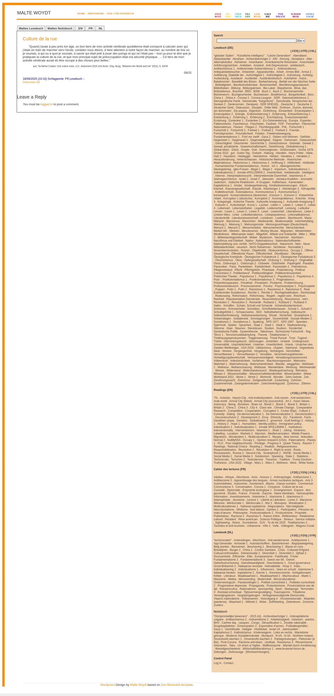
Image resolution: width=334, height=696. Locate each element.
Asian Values (301, 401)
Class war (266, 407)
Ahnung (284, 59)
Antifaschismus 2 (236, 619)
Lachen (263, 205)
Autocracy (220, 404)
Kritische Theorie (244, 201)
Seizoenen (220, 645)
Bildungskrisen (252, 88)
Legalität (259, 208)
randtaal (270, 642)
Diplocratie (233, 490)
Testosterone (255, 459)
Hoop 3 (287, 566)
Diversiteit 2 (286, 553)
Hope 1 (235, 423)
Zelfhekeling (276, 601)
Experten (305, 120)
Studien (269, 328)
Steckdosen (255, 328)
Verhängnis (277, 351)
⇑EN (303, 472)
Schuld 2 (306, 308)
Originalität (305, 260)
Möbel (253, 237)
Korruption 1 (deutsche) (237, 198)
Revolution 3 (239, 302)
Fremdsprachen (223, 133)
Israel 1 (243, 179)
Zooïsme (308, 601)
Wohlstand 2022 (224, 377)
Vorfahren (258, 360)
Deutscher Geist (224, 107)
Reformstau (257, 295)
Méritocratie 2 (254, 503)
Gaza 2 (266, 136)
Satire (217, 305)
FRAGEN (247, 15)
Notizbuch (220, 611)
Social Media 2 (223, 456)
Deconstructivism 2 (227, 417)
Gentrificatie (232, 629)
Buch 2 (277, 91)
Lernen (218, 211)
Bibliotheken (221, 88)
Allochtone (242, 477)
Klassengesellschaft (237, 188)
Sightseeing (222, 522)
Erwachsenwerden (296, 117)
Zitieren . (306, 383)
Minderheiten (303, 231)
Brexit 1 (269, 404)
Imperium (280, 169)
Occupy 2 (296, 250)
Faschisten (257, 123)
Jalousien (268, 179)
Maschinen (249, 221)
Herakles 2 (303, 156)
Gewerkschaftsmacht (254, 146)
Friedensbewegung (279, 133)
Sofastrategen (222, 318)
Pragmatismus (285, 279)
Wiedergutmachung (281, 370)
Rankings (219, 446)
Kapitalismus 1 (223, 185)
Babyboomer (221, 81)
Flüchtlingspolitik (269, 127)
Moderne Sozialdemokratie (242, 635)
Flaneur (238, 127)
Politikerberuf (241, 273)
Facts (307, 417)
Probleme (276, 282)
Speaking (277, 456)
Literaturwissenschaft (245, 218)
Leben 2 (288, 205)
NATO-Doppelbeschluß (263, 244)
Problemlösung (293, 282)
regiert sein (284, 295)
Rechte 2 (267, 292)
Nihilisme (242, 509)
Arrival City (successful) (268, 401)
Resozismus (292, 299)
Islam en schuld (286, 569)
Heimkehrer (260, 156)
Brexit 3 (292, 404)
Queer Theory (291, 443)
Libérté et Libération (273, 499)
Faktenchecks (222, 123)
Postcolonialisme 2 (261, 512)
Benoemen (238, 546)
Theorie (262, 334)
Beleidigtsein (223, 84)
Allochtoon (259, 540)
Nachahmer (282, 237)
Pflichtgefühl (252, 269)
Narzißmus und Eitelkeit (228, 240)
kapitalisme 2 (246, 572)
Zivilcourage (236, 652)
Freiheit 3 (281, 130)
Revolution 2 (246, 449)
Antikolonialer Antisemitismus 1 (256, 68)
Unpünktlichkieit (241, 344)
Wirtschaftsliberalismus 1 (258, 648)
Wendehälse (276, 367)
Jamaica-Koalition (287, 179)
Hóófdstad (260, 629)
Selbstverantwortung (254, 315)
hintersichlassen (247, 159)
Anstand (259, 65)
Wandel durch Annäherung (299, 645)
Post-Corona (228, 642)
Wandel (280, 364)
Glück (235, 149)
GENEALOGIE (310, 15)
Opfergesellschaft (255, 260)
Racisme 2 (237, 516)
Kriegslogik (224, 201)
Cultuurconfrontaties (226, 553)
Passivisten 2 (281, 266)
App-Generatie (223, 543)
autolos (309, 619)
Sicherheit (285, 315)
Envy (265, 417)
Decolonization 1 (305, 414)
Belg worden (221, 546)
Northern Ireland (303, 635)
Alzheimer (240, 62)
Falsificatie (281, 556)
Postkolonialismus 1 (234, 279)
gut (233, 153)
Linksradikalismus (299, 214)
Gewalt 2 (307, 143)
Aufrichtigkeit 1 (255, 75)
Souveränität (280, 318)
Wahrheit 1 (220, 364)
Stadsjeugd (291, 589)
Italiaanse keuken (224, 572)
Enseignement (283, 490)
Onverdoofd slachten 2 (258, 639)
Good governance (299, 563)
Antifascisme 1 (302, 477)
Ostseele (263, 263)
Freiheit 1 (253, 130)
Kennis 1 (261, 572)
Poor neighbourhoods (238, 443)
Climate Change (284, 407)
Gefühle (305, 136)
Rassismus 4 (275, 289)
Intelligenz (308, 172)
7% (216, 397)
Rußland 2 (285, 302)
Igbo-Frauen (240, 169)
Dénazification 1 (272, 622)
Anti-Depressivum (277, 65)
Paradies (308, 263)
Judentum (220, 182)
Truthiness (220, 462)
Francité (255, 493)
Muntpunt (267, 635)
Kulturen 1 (221, 205)
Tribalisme (298, 592)
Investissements (240, 496)
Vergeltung (260, 351)
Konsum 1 (276, 195)
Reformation (239, 295)
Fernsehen (292, 123)
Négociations (276, 506)
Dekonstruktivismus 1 (295, 97)
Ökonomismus (224, 260)
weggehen (293, 364)
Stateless (302, 456)
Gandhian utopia (224, 420)
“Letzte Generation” (279, 55)
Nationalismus (264, 240)
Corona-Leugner (261, 97)
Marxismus (233, 221)
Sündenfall (295, 328)
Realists (270, 446)
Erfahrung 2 (257, 117)
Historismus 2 (260, 162)
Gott (254, 149)
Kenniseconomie (280, 572)
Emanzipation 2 (223, 114)
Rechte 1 (253, 292)
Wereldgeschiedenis (227, 648)
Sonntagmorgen (260, 318)
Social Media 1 (302, 453)
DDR (277, 97)
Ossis (217, 263)
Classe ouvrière (286, 483)
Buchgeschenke (241, 94)
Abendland (299, 55)
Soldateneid (240, 318)
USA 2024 (247, 347)
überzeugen (256, 341)
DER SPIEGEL (269, 104)
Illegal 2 (267, 169)
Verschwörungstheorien (288, 354)
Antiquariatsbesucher (227, 71)
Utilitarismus (263, 347)
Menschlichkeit (295, 227)
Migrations (220, 436)
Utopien (278, 347)
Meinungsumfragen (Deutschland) (287, 224)
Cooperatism (253, 410)
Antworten (248, 71)
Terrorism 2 (238, 459)
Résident (230, 519)
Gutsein (257, 153)
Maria (308, 218)
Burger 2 (235, 550)
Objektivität (259, 250)
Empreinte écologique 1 (257, 490)
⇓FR (303, 51)
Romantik (255, 302)
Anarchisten (307, 62)
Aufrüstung (293, 75)
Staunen (240, 328)
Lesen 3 (254, 211)
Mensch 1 (220, 227)
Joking (287, 430)
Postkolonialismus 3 (262, 279)
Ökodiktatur (281, 253)
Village (248, 462)
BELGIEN (228, 15)
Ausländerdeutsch (271, 78)
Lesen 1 (230, 211)
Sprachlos (245, 325)
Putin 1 (231, 289)
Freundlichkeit (244, 133)
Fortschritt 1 (296, 127)
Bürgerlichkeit (297, 94)
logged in (46, 104)
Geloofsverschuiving (226, 563)
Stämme (219, 328)
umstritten (272, 341)
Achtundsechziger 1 (275, 616)
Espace (298, 490)
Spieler (232, 325)
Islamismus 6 (295, 496)
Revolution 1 (221, 302)
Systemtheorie (249, 331)
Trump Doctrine (301, 459)
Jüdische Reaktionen (241, 182)
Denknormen (236, 104)
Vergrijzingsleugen (248, 595)
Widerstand (234, 370)
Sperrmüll (219, 325)
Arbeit (280, 71)
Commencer (305, 483)
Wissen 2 (219, 373)
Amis (254, 477)
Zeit (306, 377)
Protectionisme (276, 585)
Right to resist (282, 449)
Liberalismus (294, 211)
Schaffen (228, 305)
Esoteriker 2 (253, 120)
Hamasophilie (304, 493)
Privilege (259, 443)
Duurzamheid (222, 556)
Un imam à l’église (249, 645)
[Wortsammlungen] (257, 652)
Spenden (301, 321)
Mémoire (219, 503)
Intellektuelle (292, 172)
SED (259, 312)
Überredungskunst (235, 341)
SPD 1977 (272, 321)
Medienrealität (283, 221)
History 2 (223, 423)
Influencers (267, 569)
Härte (309, 153)
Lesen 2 (242, 211)
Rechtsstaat (308, 292)
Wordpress (107, 684)
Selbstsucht (298, 312)
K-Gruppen (263, 182)
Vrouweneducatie (290, 598)
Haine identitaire (284, 493)
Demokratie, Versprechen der (294, 101)
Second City (253, 453)
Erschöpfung (275, 117)
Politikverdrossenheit (288, 273)
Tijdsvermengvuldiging (257, 592)
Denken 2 (219, 104)
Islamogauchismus (225, 179)
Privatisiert (261, 282)
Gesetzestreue (278, 143)
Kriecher (300, 198)
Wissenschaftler (237, 373)
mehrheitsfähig (304, 221)
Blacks (270, 483)
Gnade (245, 149)
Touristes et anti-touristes (229, 525)
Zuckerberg (282, 380)
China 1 (218, 97)
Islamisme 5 (305, 569)
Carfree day (229, 622)
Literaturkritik (222, 218)
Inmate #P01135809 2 (251, 172)
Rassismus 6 (294, 289)
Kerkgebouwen (301, 572)
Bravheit (238, 91)
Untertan (258, 344)
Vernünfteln (293, 351)
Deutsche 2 (305, 104)
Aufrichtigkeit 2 (276, 75)
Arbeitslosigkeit (280, 619)
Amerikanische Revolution (281, 62)
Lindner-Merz (222, 214)
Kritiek (217, 576)
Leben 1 (276, 205)
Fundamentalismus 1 (226, 136)
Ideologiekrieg (222, 169)
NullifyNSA (234, 440)
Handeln (281, 153)
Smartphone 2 (272, 453)
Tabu (232, 645)
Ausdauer (237, 78)
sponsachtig (265, 589)
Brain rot (256, 404)
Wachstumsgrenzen (279, 360)
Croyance (274, 486)
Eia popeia (240, 110)
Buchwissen (261, 94)
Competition (235, 410)
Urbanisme (253, 525)
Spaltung (258, 321)
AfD (275, 59)
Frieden (260, 133)
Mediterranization (278, 433)
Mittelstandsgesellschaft (232, 237)
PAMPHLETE (280, 15)
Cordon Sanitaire (265, 550)
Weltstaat (260, 367)
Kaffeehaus (279, 182)
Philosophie (240, 512)
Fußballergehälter (297, 626)
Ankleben (245, 65)
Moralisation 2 (297, 503)
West (293, 462)
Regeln (271, 295)
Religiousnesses (287, 446)
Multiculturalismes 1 (226, 506)
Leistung (290, 208)
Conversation (243, 486)
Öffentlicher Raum (242, 253)
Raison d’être (271, 516)
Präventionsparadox (226, 282)
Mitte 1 (303, 234)
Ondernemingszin (224, 582)
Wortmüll (265, 377)
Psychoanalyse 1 (285, 286)
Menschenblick (252, 227)
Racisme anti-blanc (250, 642)
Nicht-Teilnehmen (260, 247)
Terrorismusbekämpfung (241, 334)
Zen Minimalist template (177, 684)
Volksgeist (287, 525)
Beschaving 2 (274, 546)
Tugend (302, 338)
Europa (293, 120)
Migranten (287, 231)
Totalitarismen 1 (279, 334)
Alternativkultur (223, 62)
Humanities (249, 423)
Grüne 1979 (305, 149)
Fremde (294, 130)
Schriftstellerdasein (274, 308)
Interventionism (244, 430)
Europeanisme (264, 556)
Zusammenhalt (223, 383)
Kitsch (303, 185)
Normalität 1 (295, 247)
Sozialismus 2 (241, 321)
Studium (281, 328)
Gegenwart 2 (240, 140)
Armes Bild (292, 71)
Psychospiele (306, 286)
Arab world (220, 401)
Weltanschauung (241, 367)
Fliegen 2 (251, 127)
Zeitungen (220, 652)
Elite (249, 556)
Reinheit (219, 299)
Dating (231, 414)
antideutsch (297, 65)
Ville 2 (266, 525)
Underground (300, 341)
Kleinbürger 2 (291, 188)
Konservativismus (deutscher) (248, 195)
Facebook (296, 417)
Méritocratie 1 (235, 503)
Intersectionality (223, 430)
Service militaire (305, 519)
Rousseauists (222, 453)
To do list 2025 (276, 522)
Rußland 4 (300, 302)
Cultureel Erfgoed (298, 550)
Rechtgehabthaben (286, 292)
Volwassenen (250, 598)
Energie (240, 114)
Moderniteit (264, 579)
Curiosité (219, 490)
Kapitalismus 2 (223, 632)
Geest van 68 (275, 559)
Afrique (229, 477)
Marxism (260, 433)
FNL (284, 127)
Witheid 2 (251, 601)
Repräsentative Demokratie (243, 299)
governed (276, 420)
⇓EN (295, 51)
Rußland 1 (269, 302)
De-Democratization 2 (279, 414)
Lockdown (266, 218)
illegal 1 (255, 169)
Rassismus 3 (285, 642)
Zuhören (296, 380)
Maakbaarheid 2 (270, 576)
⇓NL (312, 51)
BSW (256, 91)
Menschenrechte (273, 227)
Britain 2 (219, 407)
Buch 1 (266, 91)
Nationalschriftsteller (288, 240)
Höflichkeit (293, 162)
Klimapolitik (308, 188)
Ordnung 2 (290, 260)
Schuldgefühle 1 (224, 312)
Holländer (309, 162)
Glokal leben (221, 149)
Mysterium (265, 237)
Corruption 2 (271, 410)
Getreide (294, 143)
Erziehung (220, 120)
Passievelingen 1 (248, 582)
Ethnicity (276, 417)
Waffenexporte (271, 645)
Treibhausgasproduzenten (230, 338)
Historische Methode (272, 159)
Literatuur (230, 576)
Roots (297, 449)
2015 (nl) (255, 616)
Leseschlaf (277, 211)
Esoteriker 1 (235, 120)
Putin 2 (242, 289)
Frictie (294, 556)
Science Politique (270, 519)
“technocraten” (222, 540)
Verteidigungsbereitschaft (229, 357)
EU (285, 417)
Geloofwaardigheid (252, 563)
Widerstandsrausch (255, 370)
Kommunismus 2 (289, 192)
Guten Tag (243, 153)
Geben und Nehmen (285, 136)
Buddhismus (278, 94)
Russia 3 (238, 453)
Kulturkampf (237, 205)
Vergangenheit (243, 351)
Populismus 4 (305, 276)
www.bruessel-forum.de (290, 648)
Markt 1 (306, 576)
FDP (281, 123)
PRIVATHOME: (96, 13)
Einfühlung (269, 110)
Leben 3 (300, 205)
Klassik (256, 188)
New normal (291, 436)
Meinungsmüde (253, 224)
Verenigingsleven (224, 595)
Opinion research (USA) (271, 440)
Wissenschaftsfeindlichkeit (266, 373)
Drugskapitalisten (224, 626)
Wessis (219, 370)
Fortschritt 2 (221, 130)
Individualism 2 (223, 427)
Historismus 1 (241, 162)
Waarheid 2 (236, 601)
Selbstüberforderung (226, 315)
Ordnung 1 (274, 260)
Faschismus (240, 123)
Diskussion (242, 107)
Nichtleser (279, 247)
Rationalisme (248, 589)
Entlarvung (279, 114)
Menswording (247, 579)
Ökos (238, 260)
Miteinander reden (242, 234)
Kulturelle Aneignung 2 (301, 201)
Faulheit (271, 123)
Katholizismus (242, 632)
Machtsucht (295, 218)
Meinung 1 (220, 224)
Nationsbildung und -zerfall (230, 244)
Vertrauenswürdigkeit (260, 357)
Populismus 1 (248, 276)
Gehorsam (290, 140)
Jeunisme (238, 499)
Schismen (220, 308)
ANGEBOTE (218, 15)
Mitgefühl (262, 234)
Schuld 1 (293, 308)
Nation (249, 240)
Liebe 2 (308, 211)
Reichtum (299, 295)
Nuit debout (257, 509)
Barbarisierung (268, 81)
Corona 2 (243, 97)
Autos (302, 78)
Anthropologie (282, 477)
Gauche (267, 493)
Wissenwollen (292, 373)
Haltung (268, 153)
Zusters (218, 605)
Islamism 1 (263, 430)
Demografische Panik (227, 101)
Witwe (307, 373)
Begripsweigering (302, 543)
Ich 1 (275, 166)
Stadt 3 (280, 325)
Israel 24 (274, 629)
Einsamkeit (285, 110)
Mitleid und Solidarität (283, 234)
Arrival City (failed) (240, 401)
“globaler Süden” (224, 55)
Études (232, 493)
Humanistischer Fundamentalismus (237, 166)
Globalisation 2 (259, 420)
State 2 (290, 456)
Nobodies (307, 436)
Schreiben (253, 308)
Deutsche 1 (288, 104)
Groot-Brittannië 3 (225, 566)
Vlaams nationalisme (226, 598)
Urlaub (289, 344)
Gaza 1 (218, 629)
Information (221, 496)
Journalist (306, 179)
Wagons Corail (305, 525)
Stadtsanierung (296, 325)
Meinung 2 (235, 224)
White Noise (306, 462)
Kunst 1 (252, 205)
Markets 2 (247, 433)
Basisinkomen (280, 543)
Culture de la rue (40, 38)
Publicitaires (221, 516)
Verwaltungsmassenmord (291, 357)
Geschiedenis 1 (276, 563)
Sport (278, 589)
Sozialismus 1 (222, 321)
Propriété (300, 512)
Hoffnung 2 (278, 162)
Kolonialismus (244, 192)
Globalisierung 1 (296, 146)
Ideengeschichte (290, 166)
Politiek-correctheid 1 (274, 582)
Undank (285, 341)
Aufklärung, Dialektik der (229, 75)
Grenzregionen (268, 149)
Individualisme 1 (248, 569)
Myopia (276, 436)
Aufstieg (307, 75)
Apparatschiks (265, 71)
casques (244, 622)
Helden (274, 156)
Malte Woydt (138, 684)
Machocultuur (291, 576)
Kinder (238, 185)
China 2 (231, 407)
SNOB (287, 453)
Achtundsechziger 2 (258, 59)
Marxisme (306, 499)
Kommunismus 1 (266, 192)
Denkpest (252, 104)
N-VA (279, 635)
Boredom (243, 404)
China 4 (230, 97)
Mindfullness (221, 234)
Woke (262, 601)
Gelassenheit (308, 140)
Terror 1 (218, 334)
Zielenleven (293, 601)
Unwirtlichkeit (274, 344)
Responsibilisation (225, 449)
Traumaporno (281, 592)
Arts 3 (308, 480)
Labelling (219, 433)
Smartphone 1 (303, 315)
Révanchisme (303, 642)
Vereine (226, 351)
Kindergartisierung (255, 185)
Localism (232, 433)
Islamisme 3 (277, 496)
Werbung (291, 367)
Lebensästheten (242, 208)
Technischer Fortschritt (289, 331)
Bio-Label (269, 88)
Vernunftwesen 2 (247, 354)
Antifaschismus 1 (224, 68)
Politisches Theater (225, 276)
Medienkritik (265, 221)
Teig (308, 331)
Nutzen (245, 250)
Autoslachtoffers (260, 543)
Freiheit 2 (267, 130)
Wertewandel (307, 367)
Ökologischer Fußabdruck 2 (261, 257)
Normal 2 (219, 440)
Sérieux (288, 519)
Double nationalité (295, 622)
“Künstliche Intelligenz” (251, 55)
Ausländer (251, 78)
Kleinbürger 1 (271, 188)
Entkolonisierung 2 (258, 114)
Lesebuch (76, 78)
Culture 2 (304, 410)
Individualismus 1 (299, 169)
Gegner (277, 140)
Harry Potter (296, 153)
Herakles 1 (287, 156)
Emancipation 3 (247, 626)
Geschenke (241, 143)
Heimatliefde (272, 566)
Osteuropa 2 (248, 263)
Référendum (289, 516)
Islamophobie (222, 499)
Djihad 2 (301, 553)
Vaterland (291, 347)
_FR (90, 28)
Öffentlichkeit (264, 253)
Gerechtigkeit (223, 143)
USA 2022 (235, 462)
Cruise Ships (289, 410)
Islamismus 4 (297, 175)
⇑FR (312, 535)
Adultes (218, 477)
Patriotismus (299, 266)
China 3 (243, 407)
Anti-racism (282, 397)
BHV (216, 622)
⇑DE (295, 393)
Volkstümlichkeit (240, 360)
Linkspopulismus (275, 214)
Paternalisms (297, 440)
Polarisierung (285, 269)
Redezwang (222, 295)
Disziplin (257, 107)
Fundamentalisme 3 (253, 559)
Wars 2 (269, 462)
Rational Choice (237, 446)
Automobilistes (223, 483)
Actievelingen (242, 540)
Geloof (290, 559)
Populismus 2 (267, 276)
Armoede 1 (241, 543)
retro (305, 299)
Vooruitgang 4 (269, 598)
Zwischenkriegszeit (273, 383)
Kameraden (296, 182)
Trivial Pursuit (278, 338)
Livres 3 (292, 499)
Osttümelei (278, 263)
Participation (288, 509)
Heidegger (244, 156)
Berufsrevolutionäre (245, 84)
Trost (292, 338)
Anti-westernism (300, 397)
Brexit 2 (281, 404)
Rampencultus (229, 589)
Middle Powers (301, 433)
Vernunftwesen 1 (224, 354)
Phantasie (268, 269)
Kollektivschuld (224, 192)
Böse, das (300, 88)
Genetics (242, 420)
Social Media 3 (243, 456)
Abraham (238, 59)
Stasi (229, 328)
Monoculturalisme (284, 579)
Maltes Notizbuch (60, 28)
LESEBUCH (257, 15)
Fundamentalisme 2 (226, 559)
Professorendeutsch (226, 286)
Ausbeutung (221, 78)
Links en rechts (283, 632)
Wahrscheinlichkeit (261, 364)
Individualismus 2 (224, 172)
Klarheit (218, 188)
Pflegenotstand (223, 269)
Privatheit (246, 282)
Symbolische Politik (226, 331)
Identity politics (267, 423)
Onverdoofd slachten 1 (228, 639)
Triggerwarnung (258, 338)
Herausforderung (224, 159)
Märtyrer (219, 221)
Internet (220, 175)
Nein (298, 244)
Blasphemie (284, 88)
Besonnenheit (268, 84)
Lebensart (224, 208)
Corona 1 (260, 486)
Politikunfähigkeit (262, 273)
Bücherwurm (221, 94)
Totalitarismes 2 (297, 522)
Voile (276, 525)
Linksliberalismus (252, 214)
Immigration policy (290, 423)
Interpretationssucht (239, 175)
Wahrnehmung (238, 364)
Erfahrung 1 (240, 117)
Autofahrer (290, 78)
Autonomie (240, 483)
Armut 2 (306, 71)
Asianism (297, 619)
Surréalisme (249, 522)
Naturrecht (286, 244)
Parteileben (245, 266)
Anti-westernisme (278, 540)
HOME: (81, 13)
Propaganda (256, 585)
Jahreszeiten (290, 629)
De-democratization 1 (250, 414)
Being (232, 404)
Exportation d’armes (271, 626)
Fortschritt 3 (238, 130)
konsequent (221, 195)
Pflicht (238, 269)
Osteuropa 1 (230, 263)
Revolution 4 (264, 449)
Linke (235, 214)
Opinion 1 (273, 509)
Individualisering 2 (225, 569)
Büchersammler (293, 91)
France (243, 493)
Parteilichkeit (262, 266)
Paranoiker (220, 266)
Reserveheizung (272, 299)
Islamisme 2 (259, 496)
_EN (80, 28)
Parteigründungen (285, 639)
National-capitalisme (253, 506)
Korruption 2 (262, 198)
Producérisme (284, 512)
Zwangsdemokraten (246, 383)
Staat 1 (258, 325)
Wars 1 (258, 462)
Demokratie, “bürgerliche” (258, 101)
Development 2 (250, 417)
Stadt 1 (269, 325)
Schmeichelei (236, 308)
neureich (242, 247)
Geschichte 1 (258, 143)
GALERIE (267, 15)
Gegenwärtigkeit (260, 140)
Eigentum (255, 110)
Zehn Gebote (294, 377)
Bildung (236, 88)
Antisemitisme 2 (259, 619)
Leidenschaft (275, 208)
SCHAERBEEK (296, 15)
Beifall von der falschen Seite (297, 81)
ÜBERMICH (238, 15)
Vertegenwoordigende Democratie (283, 595)
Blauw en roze (294, 546)
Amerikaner (256, 62)
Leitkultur (304, 208)
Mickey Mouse (269, 231)
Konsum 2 (290, 195)
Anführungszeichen (226, 65)
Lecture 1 (252, 499)
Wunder (278, 377)
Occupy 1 (249, 440)
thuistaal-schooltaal (229, 592)
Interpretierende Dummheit (270, 175)
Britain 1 (305, 404)
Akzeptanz (297, 59)
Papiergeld (293, 263)
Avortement (257, 483)
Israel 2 (255, 179)
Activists (225, 397)
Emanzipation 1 (304, 110)
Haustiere (229, 156)
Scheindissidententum (288, 305)
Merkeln (234, 231)
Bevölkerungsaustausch (294, 84)
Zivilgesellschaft (262, 380)
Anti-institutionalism (260, 397)
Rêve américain (248, 519)
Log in (217, 663)
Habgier (247, 629)
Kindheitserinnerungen (283, 185)
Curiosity (219, 414)
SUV (262, 522)
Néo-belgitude (295, 506)
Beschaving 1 (255, 546)
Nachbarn (297, 237)
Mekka (232, 579)
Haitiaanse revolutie (250, 566)
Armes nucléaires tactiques (286, 480)
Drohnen (285, 107)
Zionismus (244, 380)
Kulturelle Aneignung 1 (271, 201)
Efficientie (239, 556)
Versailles (266, 354)
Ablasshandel (222, 59)
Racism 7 (308, 443)
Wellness (223, 367)
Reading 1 (256, 446)
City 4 (253, 407)
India (297, 566)
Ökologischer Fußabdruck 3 (298, 257)
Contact (228, 663)
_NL (100, 28)
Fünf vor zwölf (250, 136)
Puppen (220, 289)
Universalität (221, 344)
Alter (309, 59)
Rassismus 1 (257, 289)
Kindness (299, 430)
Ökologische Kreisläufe (228, 257)
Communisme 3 (223, 486)
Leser (264, 211)
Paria (232, 266)
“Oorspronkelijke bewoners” (231, 616)
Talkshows (266, 331)
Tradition (284, 459)
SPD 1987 (287, 321)
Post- (217, 279)
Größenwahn (288, 149)
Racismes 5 (254, 516)
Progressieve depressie (232, 585)
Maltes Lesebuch (31, 28)
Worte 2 (253, 377)
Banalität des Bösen (244, 81)
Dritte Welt (270, 107)
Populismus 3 (286, 276)
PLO (220, 443)
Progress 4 (274, 443)
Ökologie (296, 253)
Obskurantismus (278, 250)
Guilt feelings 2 (293, 420)
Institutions (295, 427)
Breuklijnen (220, 550)
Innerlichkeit (274, 172)
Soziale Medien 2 (301, 318)
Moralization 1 (237, 436)
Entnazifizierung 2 (299, 114)
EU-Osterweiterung (275, 120)
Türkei (217, 341)
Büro (311, 94)
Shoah (273, 315)
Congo (255, 622)
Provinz (268, 286)
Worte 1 (241, 377)
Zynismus (293, 383)
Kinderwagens (262, 632)
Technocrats (221, 459)
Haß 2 (217, 156)
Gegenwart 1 (222, 140)
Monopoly (280, 503)
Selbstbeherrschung (276, 312)
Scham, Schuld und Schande (255, 305)
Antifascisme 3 (223, 480)
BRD (248, 91)
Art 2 (288, 401)
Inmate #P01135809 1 (272, 427)
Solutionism (262, 456)
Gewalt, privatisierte (226, 146)
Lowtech (280, 218)
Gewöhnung (276, 146)
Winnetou (301, 370)
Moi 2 (268, 503)
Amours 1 (266, 477)
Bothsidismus (222, 91)
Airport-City (239, 397)
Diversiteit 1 (269, 553)
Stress (236, 522)
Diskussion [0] (31, 81)
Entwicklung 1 (222, 117)
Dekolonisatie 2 (250, 553)
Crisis (281, 550)
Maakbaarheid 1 (248, 576)
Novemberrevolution (226, 250)
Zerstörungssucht (224, 380)
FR (67, 78)
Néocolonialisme (224, 509)
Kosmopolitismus (282, 198)
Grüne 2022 (221, 153)
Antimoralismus (286, 68)
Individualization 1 (245, 427)
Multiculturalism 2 (259, 436)
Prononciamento (251, 286)
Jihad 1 (276, 430)
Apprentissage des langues (251, 480)
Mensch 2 (234, 227)
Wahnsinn (299, 360)
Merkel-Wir (220, 231)
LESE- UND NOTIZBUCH (120, 13)
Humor (265, 166)
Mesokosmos (250, 231)
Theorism (271, 459)
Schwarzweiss (245, 312)
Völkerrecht (221, 360)
